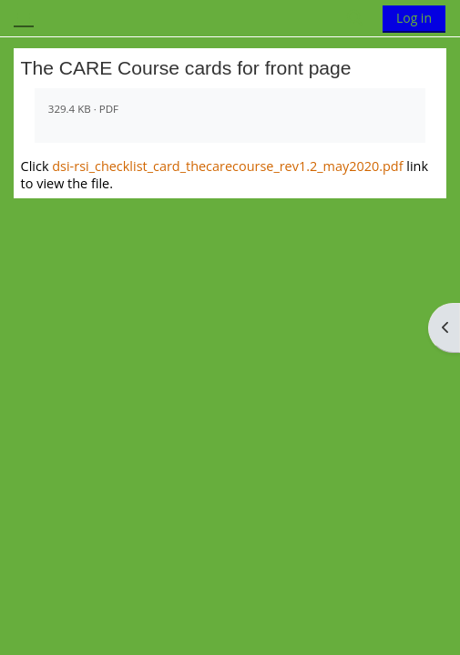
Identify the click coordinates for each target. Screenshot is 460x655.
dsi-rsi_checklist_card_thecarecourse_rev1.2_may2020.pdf (227, 166)
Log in (414, 17)
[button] (356, 18)
